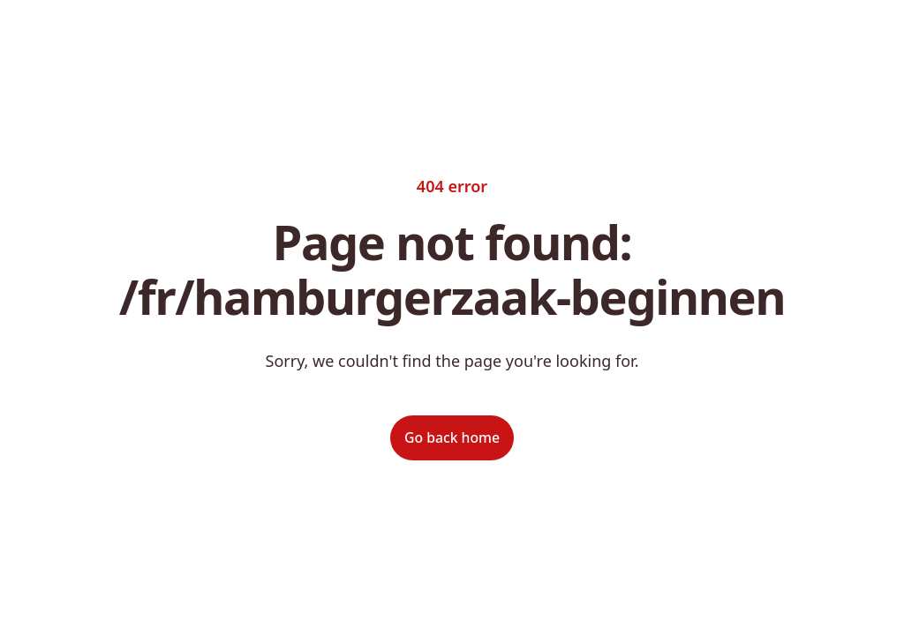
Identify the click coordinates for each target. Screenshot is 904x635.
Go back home (452, 437)
